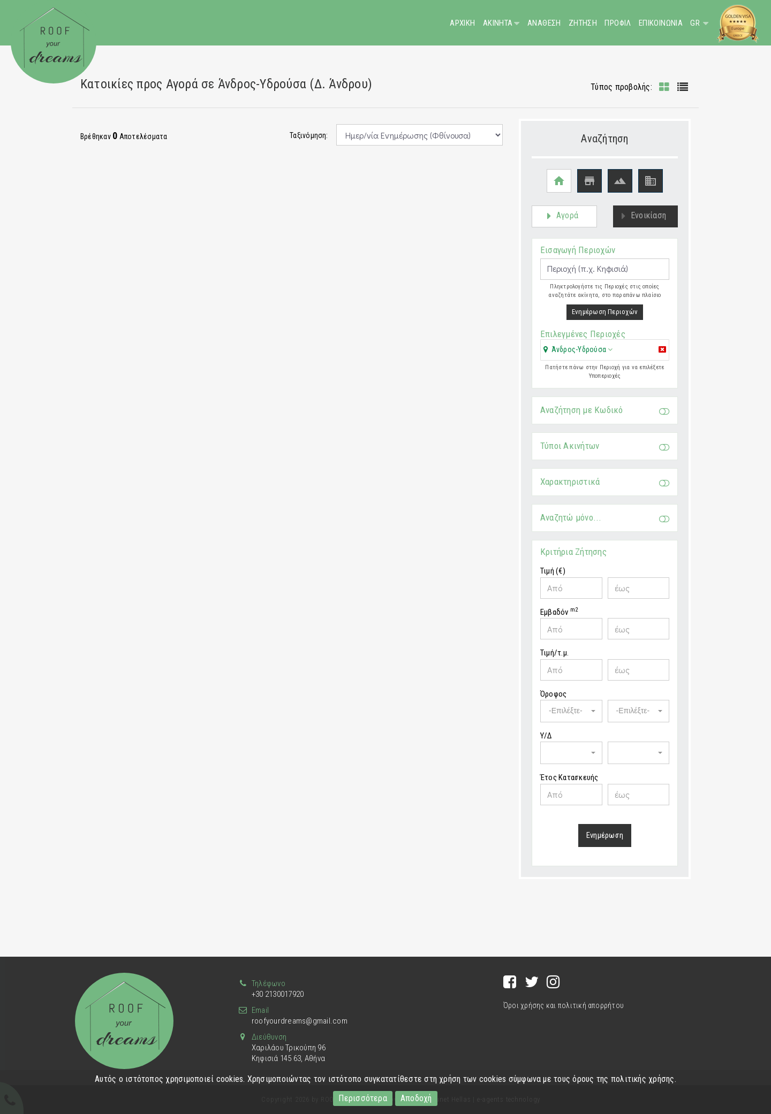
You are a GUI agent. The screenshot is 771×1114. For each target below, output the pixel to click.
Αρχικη (462, 23)
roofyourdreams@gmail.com (299, 1021)
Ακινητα (498, 23)
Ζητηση (583, 23)
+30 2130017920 (278, 994)
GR (695, 23)
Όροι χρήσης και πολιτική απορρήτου (563, 1005)
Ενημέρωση (604, 841)
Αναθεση (544, 23)
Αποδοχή (416, 1098)
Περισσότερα (362, 1098)
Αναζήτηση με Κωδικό (604, 416)
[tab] (604, 357)
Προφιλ (617, 23)
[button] (578, 356)
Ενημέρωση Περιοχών (605, 318)
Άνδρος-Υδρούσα (578, 356)
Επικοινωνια (661, 23)
